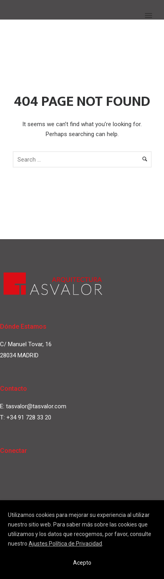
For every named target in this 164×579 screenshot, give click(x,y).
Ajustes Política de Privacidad (65, 543)
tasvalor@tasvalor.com (36, 406)
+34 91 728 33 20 (28, 417)
